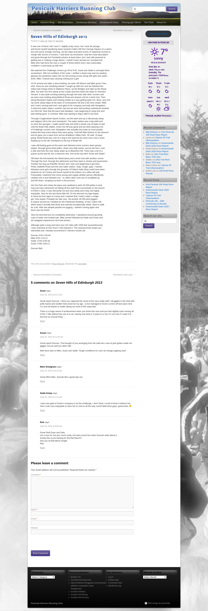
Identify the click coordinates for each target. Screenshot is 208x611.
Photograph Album (131, 22)
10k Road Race (65, 22)
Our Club (148, 22)
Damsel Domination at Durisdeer (46, 30)
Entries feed (113, 580)
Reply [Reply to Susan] (42, 355)
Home (34, 22)
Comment (36, 475)
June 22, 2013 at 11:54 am (51, 337)
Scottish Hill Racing (79, 594)
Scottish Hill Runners (80, 597)
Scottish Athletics (78, 592)
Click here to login (158, 34)
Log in (111, 577)
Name (34, 510)
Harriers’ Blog (47, 22)
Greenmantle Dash (109, 22)
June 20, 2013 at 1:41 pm (51, 397)
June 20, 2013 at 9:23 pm (51, 371)
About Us (161, 22)
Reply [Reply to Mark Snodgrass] (42, 381)
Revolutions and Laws (124, 30)
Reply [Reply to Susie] (42, 321)
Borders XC (76, 577)
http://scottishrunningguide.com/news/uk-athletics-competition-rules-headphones (88, 586)
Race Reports (58, 264)
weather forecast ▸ (158, 115)
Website (34, 528)
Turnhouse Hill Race (86, 22)
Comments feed (115, 583)
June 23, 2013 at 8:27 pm (51, 295)
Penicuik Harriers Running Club (74, 8)
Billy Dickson (152, 132)
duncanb (59, 41)
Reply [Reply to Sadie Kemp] (42, 410)
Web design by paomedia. (159, 603)
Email (34, 519)
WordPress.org (114, 586)
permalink (82, 264)
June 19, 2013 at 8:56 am (51, 426)
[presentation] (55, 542)
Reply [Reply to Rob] (42, 448)
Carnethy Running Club (81, 580)
